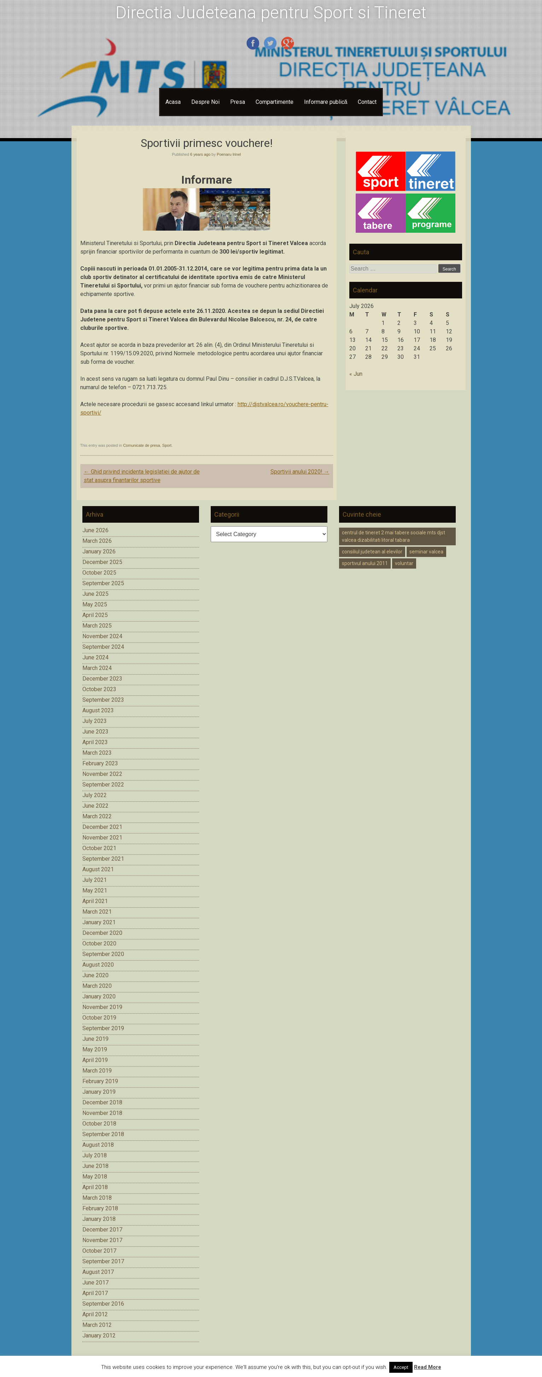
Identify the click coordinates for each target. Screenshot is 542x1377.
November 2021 (102, 837)
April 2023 (95, 742)
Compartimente (274, 102)
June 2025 (95, 593)
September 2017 (103, 1261)
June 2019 (95, 1038)
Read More (427, 1367)
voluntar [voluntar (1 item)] (404, 563)
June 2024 (95, 657)
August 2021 (98, 869)
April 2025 (95, 615)
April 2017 (95, 1293)
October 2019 (99, 1017)
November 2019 (102, 1007)
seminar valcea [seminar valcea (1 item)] (426, 551)
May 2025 (94, 604)
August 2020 (98, 964)
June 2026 (95, 530)
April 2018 (95, 1187)
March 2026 (97, 541)
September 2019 (103, 1028)
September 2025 (103, 583)
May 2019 (94, 1049)
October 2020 (99, 943)
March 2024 (97, 668)
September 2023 (103, 699)
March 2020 (97, 986)
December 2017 (102, 1229)
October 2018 (99, 1123)
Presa (237, 102)
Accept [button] (401, 1367)
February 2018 (100, 1208)
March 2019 (97, 1070)
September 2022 (103, 784)
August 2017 (98, 1272)
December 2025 (102, 562)
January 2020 (99, 996)
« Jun (355, 373)
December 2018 (102, 1102)
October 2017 (99, 1250)
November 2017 (102, 1240)
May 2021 (94, 890)
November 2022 (102, 774)
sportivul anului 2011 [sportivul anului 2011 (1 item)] (365, 563)
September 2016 (103, 1303)
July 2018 (94, 1155)
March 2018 (97, 1197)
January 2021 (99, 922)
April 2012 (95, 1314)
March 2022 (97, 816)
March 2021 (97, 911)
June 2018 (95, 1166)
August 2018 (98, 1144)
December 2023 (102, 678)
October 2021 (99, 848)
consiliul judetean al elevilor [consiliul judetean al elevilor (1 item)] (372, 551)
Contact (367, 102)
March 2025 (97, 625)
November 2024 (102, 636)
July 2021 (94, 880)
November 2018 (102, 1113)
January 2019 (99, 1091)
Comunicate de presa (141, 445)
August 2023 (98, 710)
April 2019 (95, 1060)
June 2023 (95, 731)
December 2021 (102, 827)
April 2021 (95, 901)
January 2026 (99, 551)
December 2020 (102, 933)
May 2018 (94, 1176)
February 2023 (100, 763)
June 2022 (95, 805)
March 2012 (97, 1325)
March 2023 (97, 752)
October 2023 (99, 689)
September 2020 (103, 954)
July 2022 (94, 795)
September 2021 (103, 858)
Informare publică (326, 102)
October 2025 (99, 572)
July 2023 (94, 721)
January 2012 (99, 1335)
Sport (166, 445)
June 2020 (95, 975)
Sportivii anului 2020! (300, 471)
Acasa (173, 102)
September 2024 (103, 646)
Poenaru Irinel (229, 154)
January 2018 (99, 1219)
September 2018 (103, 1134)
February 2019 (100, 1081)
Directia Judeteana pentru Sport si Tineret (271, 12)
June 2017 (95, 1282)
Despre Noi (205, 102)
